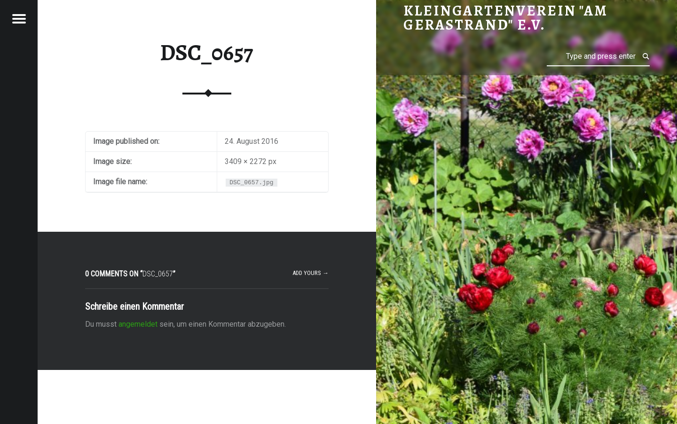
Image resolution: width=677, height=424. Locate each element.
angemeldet (137, 324)
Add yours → (310, 272)
